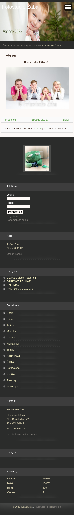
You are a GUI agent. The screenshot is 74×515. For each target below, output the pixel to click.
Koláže (11, 374)
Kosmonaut (13, 355)
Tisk (49, 507)
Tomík (10, 349)
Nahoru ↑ (56, 507)
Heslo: (10, 202)
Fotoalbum (15, 45)
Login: (10, 194)
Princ (10, 319)
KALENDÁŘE (14, 285)
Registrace (13, 216)
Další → (67, 119)
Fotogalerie (27, 45)
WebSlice (40, 507)
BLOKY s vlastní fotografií (21, 277)
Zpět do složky (40, 119)
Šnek (10, 313)
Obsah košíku (14, 253)
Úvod (5, 45)
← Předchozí (9, 119)
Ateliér (39, 45)
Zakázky (11, 380)
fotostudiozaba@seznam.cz (22, 434)
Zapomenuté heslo (17, 219)
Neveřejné (12, 386)
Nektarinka (13, 343)
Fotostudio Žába (20, 7)
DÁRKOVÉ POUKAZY (19, 281)
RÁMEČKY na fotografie (20, 289)
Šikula (10, 361)
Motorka (11, 331)
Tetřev (10, 325)
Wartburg (12, 337)
